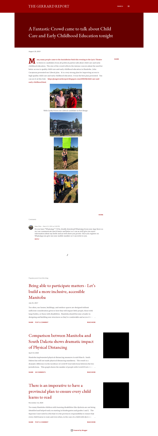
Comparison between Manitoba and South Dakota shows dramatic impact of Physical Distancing (61, 341)
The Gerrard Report (48, 6)
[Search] (120, 6)
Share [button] (116, 59)
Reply (37, 239)
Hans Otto (38, 226)
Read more (91, 322)
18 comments (40, 372)
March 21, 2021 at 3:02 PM (51, 226)
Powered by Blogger (79, 430)
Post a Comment (41, 322)
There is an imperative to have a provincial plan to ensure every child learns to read (60, 391)
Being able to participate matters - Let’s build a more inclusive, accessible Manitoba (62, 291)
